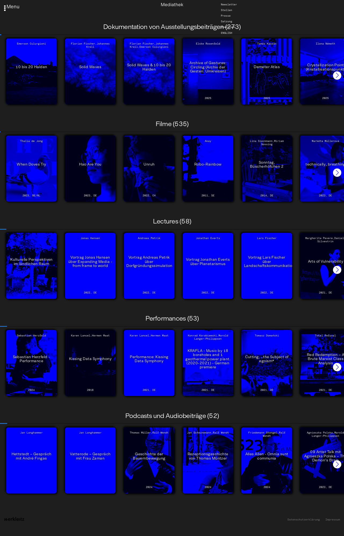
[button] (337, 75)
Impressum (332, 519)
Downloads (228, 27)
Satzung (226, 21)
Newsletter (229, 4)
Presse (226, 15)
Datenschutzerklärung (304, 519)
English (226, 32)
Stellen (226, 10)
